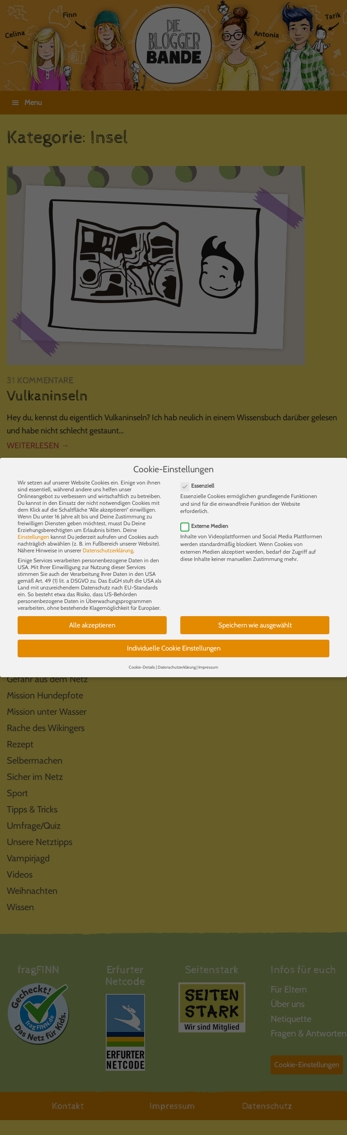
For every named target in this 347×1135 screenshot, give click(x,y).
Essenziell (200, 479)
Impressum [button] (208, 660)
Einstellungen (33, 530)
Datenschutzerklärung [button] (177, 660)
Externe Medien (207, 519)
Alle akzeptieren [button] (92, 619)
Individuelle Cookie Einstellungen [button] (173, 642)
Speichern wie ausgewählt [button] (255, 619)
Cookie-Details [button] (142, 660)
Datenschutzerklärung (108, 544)
